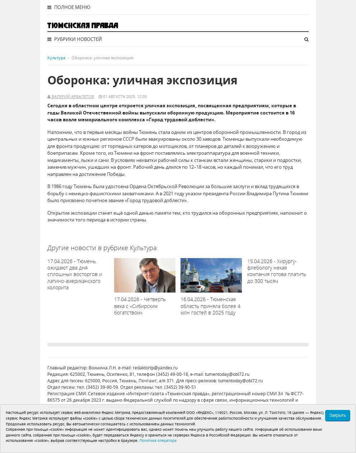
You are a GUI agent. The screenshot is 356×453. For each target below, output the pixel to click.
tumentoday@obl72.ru (227, 374)
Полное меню (68, 7)
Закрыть (337, 415)
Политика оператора (158, 440)
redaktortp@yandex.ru (155, 368)
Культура (56, 57)
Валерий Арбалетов (72, 96)
